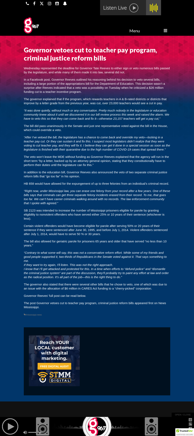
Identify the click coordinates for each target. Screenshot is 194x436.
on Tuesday (112, 87)
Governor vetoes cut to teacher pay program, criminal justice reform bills (85, 303)
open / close (183, 414)
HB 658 (29, 183)
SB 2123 (30, 210)
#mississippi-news (33, 315)
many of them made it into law (82, 72)
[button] (184, 432)
